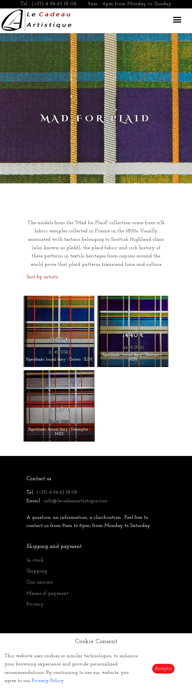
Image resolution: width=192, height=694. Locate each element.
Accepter (163, 668)
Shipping (36, 571)
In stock (35, 560)
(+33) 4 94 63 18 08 (54, 4)
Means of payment (47, 593)
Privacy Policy (48, 680)
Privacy (35, 604)
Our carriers (39, 582)
